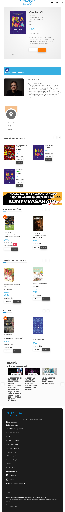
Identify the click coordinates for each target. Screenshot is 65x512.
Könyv (30, 19)
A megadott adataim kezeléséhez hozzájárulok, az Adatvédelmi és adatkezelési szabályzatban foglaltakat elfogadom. (31, 500)
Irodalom (35, 19)
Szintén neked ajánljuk (14, 260)
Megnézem (19, 159)
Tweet (12, 54)
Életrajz (41, 19)
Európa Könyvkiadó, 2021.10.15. (36, 17)
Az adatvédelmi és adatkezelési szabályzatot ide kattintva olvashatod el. (26, 497)
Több (29, 97)
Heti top (7, 311)
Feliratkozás (13, 506)
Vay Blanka (32, 15)
